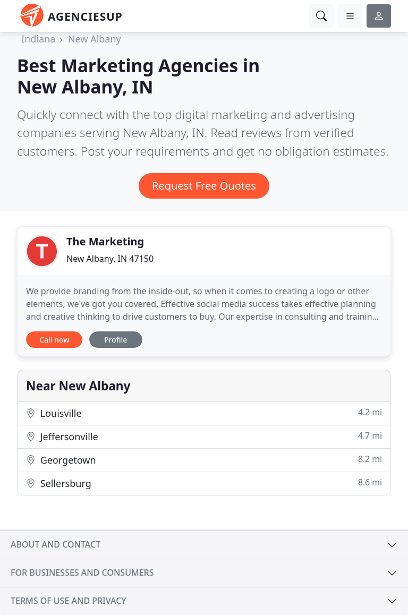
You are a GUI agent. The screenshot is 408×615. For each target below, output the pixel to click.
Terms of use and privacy (68, 601)
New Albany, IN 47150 (110, 258)
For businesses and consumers (82, 572)
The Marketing (105, 241)
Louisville (204, 413)
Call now (54, 340)
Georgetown (204, 459)
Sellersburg (204, 483)
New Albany (94, 38)
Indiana (38, 38)
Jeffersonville (204, 436)
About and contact (55, 544)
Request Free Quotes (204, 185)
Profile (115, 340)
